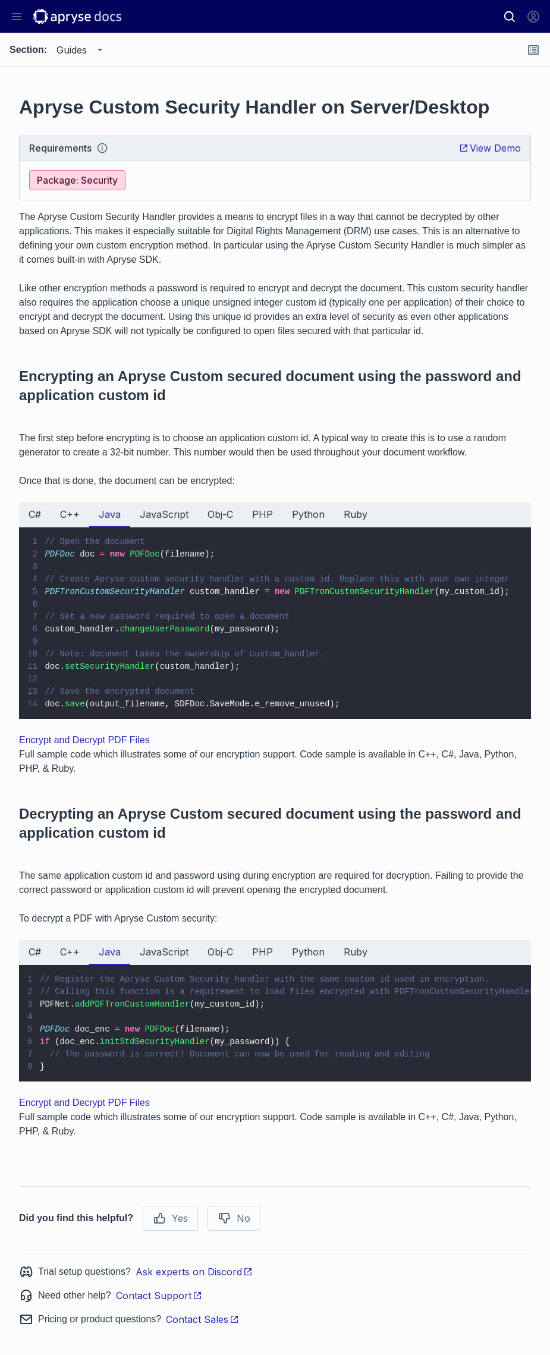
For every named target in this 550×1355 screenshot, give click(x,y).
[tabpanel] (275, 623)
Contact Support (159, 1295)
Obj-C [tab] (220, 514)
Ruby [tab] (355, 514)
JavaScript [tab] (164, 514)
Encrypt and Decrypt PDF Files (84, 740)
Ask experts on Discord (194, 1272)
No (234, 1218)
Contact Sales (202, 1319)
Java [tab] (110, 514)
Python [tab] (308, 514)
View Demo (490, 148)
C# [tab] (35, 514)
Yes (170, 1218)
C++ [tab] (70, 514)
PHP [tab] (262, 514)
